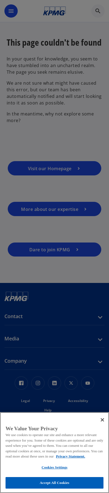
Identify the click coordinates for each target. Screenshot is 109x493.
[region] (54, 452)
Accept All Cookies (54, 483)
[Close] (102, 420)
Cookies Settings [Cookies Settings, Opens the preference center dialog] (54, 467)
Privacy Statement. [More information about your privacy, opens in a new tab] (70, 456)
